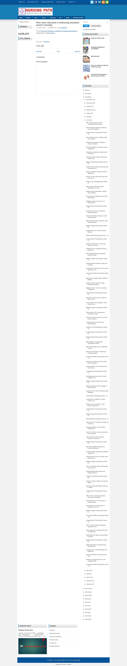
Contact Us (71, 2)
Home (20, 18)
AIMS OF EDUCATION (97, 38)
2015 (86, 612)
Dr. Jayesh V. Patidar (66, 664)
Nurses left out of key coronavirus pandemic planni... (95, 211)
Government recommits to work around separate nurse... (97, 269)
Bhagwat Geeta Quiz (25, 630)
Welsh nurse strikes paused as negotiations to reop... (95, 187)
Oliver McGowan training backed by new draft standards (96, 128)
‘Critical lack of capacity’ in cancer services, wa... (95, 399)
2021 (86, 592)
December (89, 99)
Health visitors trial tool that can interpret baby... (95, 323)
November (89, 103)
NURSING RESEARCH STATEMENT (98, 47)
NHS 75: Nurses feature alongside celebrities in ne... (96, 525)
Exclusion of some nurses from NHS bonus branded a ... (96, 362)
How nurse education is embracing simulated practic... (96, 352)
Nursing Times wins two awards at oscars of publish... (96, 143)
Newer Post (39, 51)
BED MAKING (95, 56)
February (89, 580)
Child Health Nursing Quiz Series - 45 (96, 396)
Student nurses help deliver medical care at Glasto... (96, 192)
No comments (63, 27)
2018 (86, 602)
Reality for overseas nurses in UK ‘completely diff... (95, 560)
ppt (61, 17)
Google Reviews (24, 22)
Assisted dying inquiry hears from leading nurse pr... (95, 472)
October (88, 106)
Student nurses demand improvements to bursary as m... (97, 167)
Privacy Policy (60, 2)
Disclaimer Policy (32, 2)
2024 (86, 93)
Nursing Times (50, 33)
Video (45, 17)
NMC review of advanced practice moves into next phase (95, 496)
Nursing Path (61, 660)
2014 (86, 616)
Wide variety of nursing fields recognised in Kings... (94, 342)
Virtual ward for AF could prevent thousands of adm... (95, 313)
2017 (86, 605)
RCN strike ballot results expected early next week (95, 254)
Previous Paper (78, 18)
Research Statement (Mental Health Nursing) (99, 66)
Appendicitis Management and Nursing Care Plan (99, 75)
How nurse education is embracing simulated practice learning (57, 23)
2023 (86, 97)
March (88, 577)
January (88, 584)
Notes (29, 17)
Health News (46, 41)
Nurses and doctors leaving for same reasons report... (96, 216)
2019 (86, 599)
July (87, 116)
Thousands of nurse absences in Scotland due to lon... (95, 506)
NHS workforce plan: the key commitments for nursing (94, 123)
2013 (86, 619)
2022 (86, 588)
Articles (53, 18)
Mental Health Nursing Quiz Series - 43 (97, 419)
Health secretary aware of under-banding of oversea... (95, 283)
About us (21, 2)
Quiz (37, 17)
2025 (86, 90)
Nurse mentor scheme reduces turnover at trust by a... (95, 437)
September (89, 110)
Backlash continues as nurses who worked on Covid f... (96, 244)
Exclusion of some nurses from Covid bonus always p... (96, 318)
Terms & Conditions (47, 2)
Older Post (77, 51)
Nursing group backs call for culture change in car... (96, 376)
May (87, 570)
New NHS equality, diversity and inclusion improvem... (95, 447)
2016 (86, 609)
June (88, 120)
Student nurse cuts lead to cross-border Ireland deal (95, 404)
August (88, 113)
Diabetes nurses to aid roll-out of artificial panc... (95, 201)
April (87, 574)
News (68, 18)
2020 (86, 595)
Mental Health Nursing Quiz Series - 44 (97, 235)
